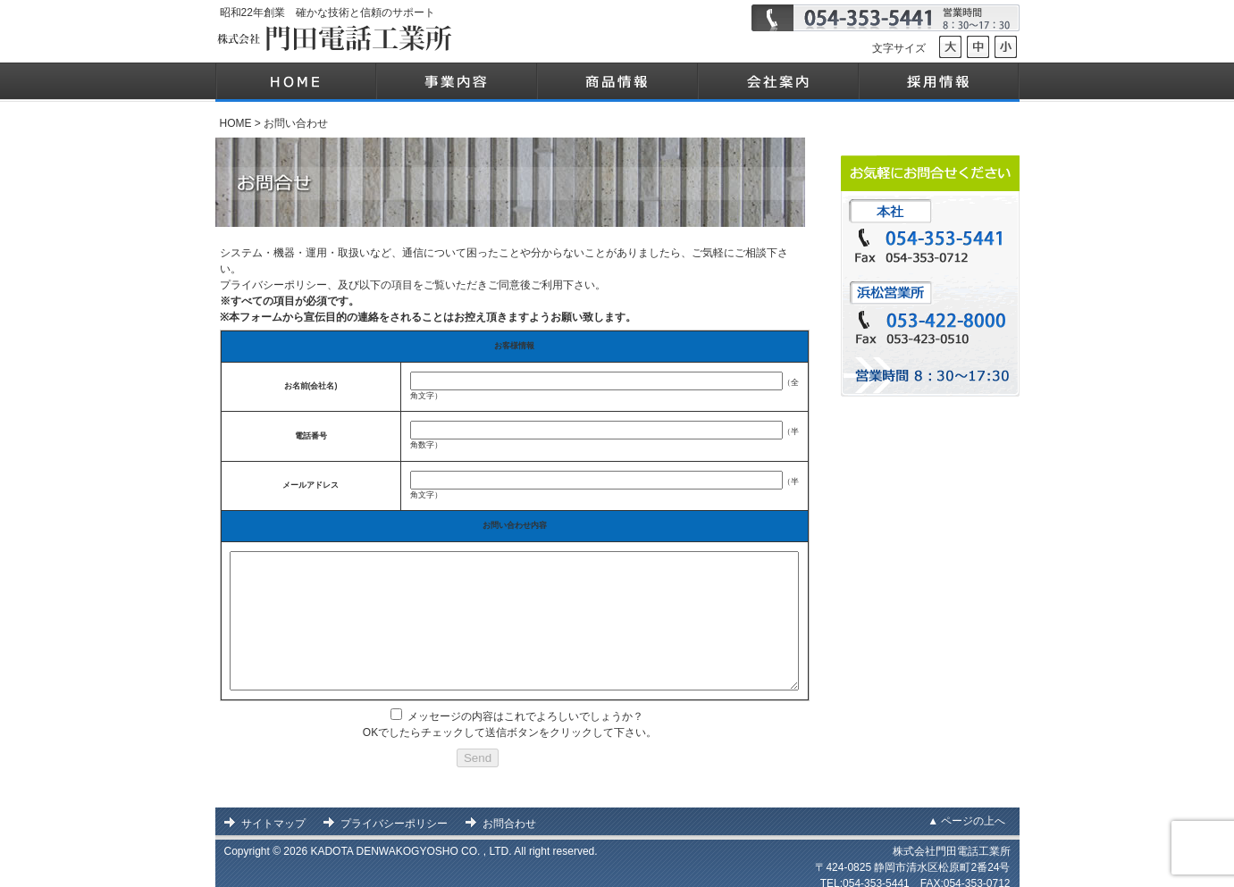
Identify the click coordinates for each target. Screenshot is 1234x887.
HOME (236, 123)
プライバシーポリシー (394, 814)
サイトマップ (273, 814)
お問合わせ (509, 814)
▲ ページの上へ (966, 811)
